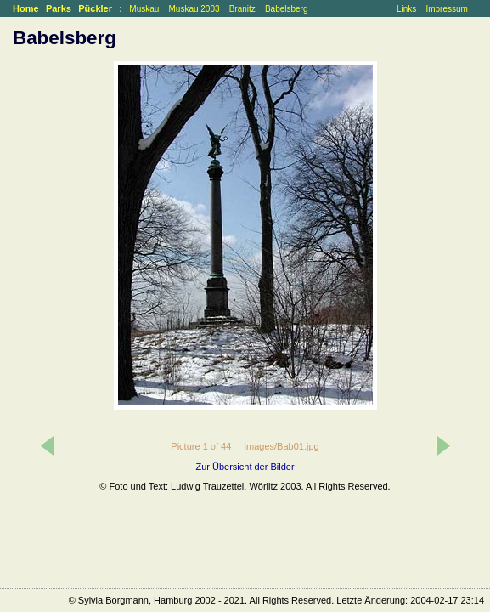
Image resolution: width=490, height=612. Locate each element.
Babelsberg (286, 9)
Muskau (144, 9)
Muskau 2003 (193, 9)
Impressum (446, 9)
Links (406, 9)
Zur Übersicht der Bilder (244, 467)
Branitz (242, 9)
